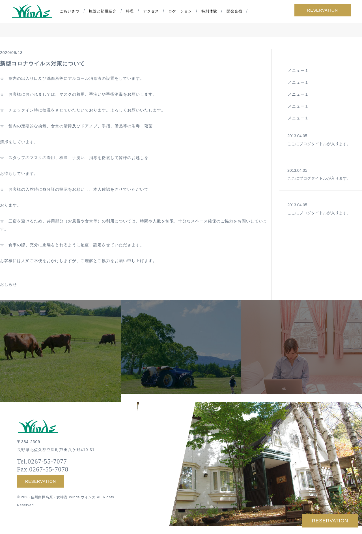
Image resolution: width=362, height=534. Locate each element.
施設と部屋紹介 (103, 12)
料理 (131, 12)
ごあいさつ (70, 12)
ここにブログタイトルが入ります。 (320, 139)
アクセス (152, 12)
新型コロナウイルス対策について (42, 63)
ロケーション (181, 12)
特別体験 (210, 12)
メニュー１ (298, 70)
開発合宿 (235, 12)
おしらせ (8, 284)
